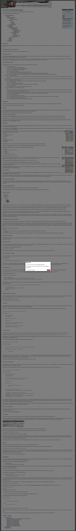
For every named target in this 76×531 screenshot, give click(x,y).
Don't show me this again (31, 270)
